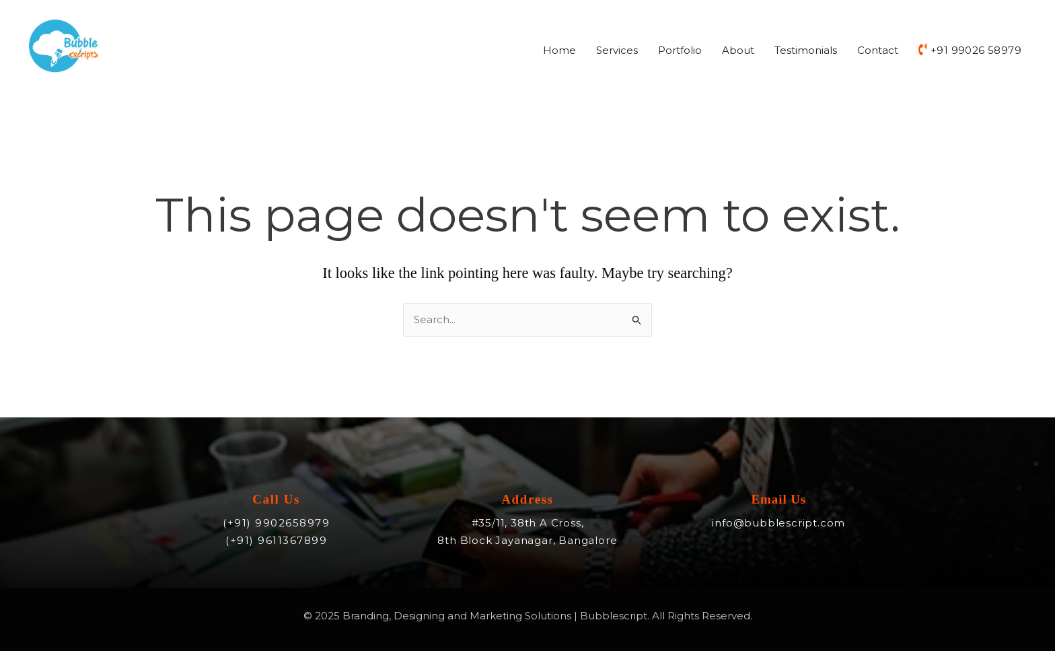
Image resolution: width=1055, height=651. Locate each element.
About (738, 50)
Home (559, 50)
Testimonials (805, 50)
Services (617, 50)
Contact (877, 50)
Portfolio (680, 50)
